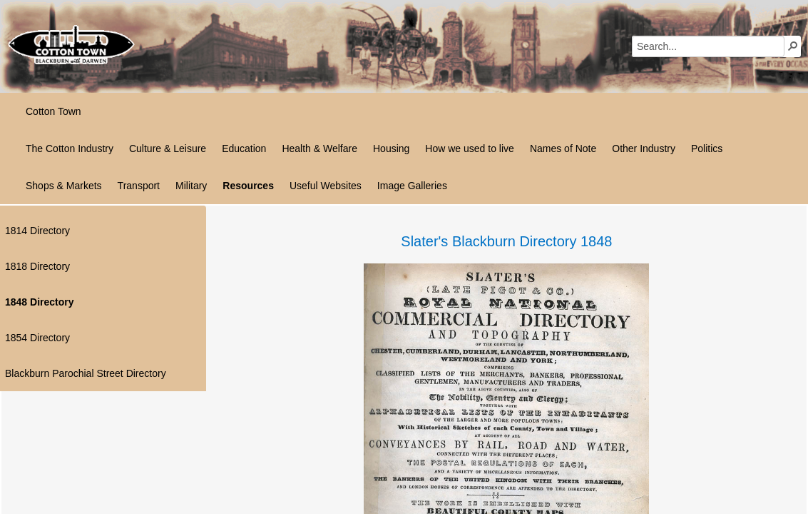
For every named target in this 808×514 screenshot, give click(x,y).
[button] (793, 46)
